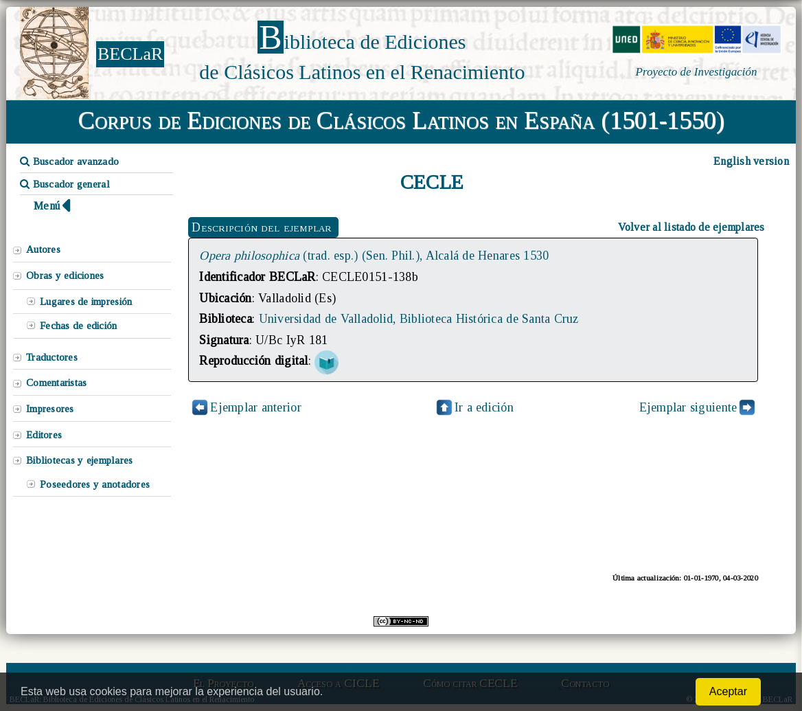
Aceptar (728, 691)
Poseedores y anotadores (95, 484)
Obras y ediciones (65, 275)
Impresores (50, 408)
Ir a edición (474, 407)
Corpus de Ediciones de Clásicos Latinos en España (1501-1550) (401, 120)
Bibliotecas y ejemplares (79, 460)
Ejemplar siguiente (688, 407)
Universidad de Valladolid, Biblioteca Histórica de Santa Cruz (419, 319)
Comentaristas (56, 382)
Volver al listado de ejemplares (691, 227)
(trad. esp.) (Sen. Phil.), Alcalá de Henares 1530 (374, 255)
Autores (43, 249)
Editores (44, 434)
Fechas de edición (78, 325)
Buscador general (65, 184)
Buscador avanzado (69, 161)
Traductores (52, 357)
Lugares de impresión (86, 301)
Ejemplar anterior (255, 407)
